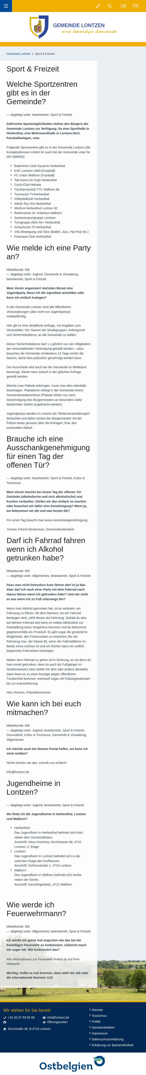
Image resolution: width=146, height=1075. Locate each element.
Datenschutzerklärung (107, 1039)
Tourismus (99, 1015)
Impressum (100, 1033)
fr (136, 5)
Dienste (97, 1010)
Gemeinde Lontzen (18, 53)
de (124, 5)
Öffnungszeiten (57, 1022)
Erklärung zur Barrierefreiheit (112, 1045)
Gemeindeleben (103, 1027)
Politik (96, 1021)
